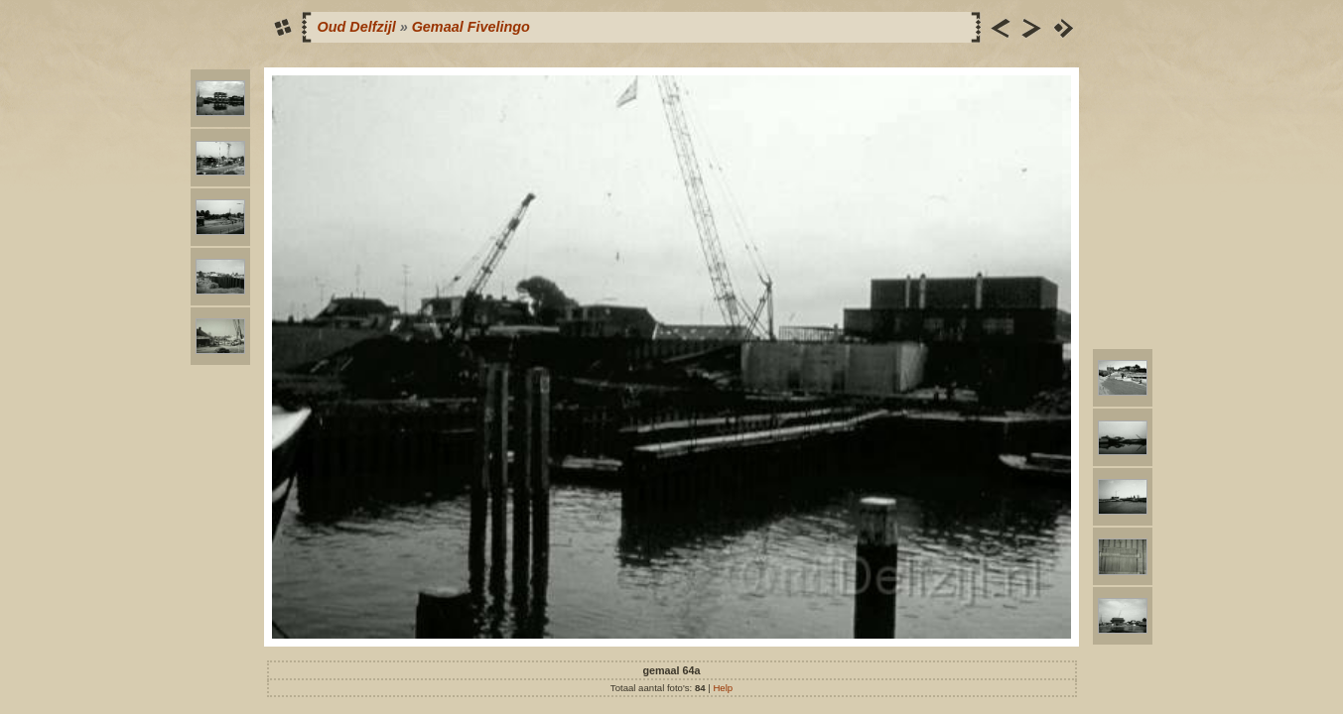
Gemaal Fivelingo (471, 27)
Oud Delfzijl (357, 27)
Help (723, 687)
